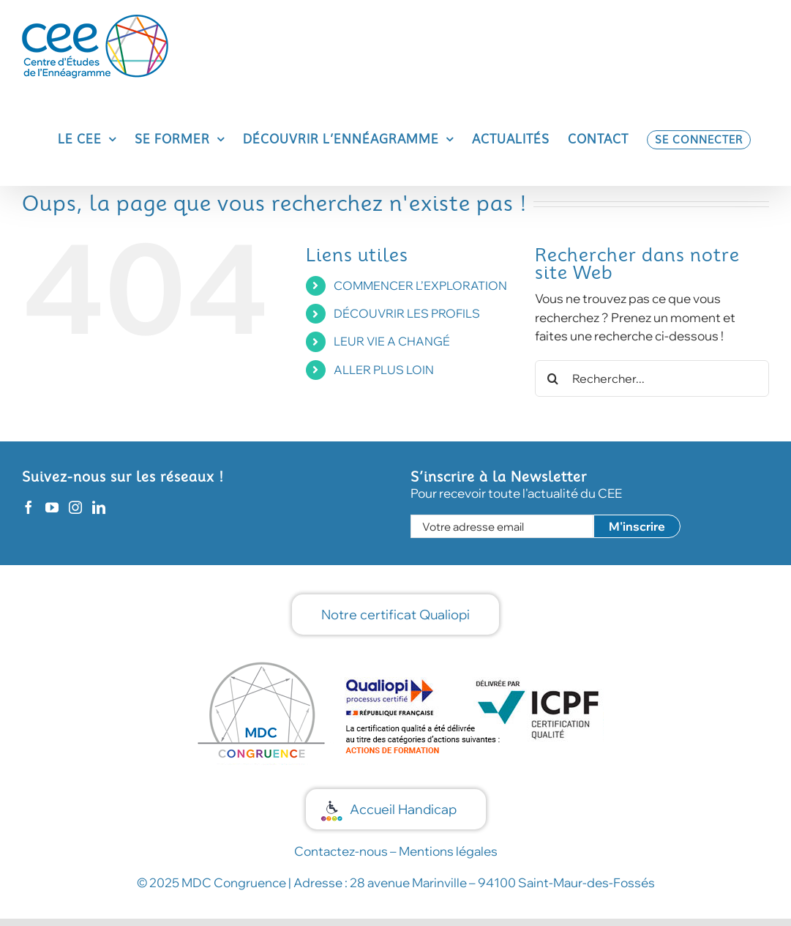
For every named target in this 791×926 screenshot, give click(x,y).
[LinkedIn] (98, 507)
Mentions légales (448, 851)
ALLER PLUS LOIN (384, 369)
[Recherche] (553, 378)
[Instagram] (75, 507)
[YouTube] (52, 507)
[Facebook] (28, 507)
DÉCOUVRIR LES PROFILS (407, 313)
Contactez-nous (341, 851)
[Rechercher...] (652, 378)
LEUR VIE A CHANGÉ (392, 341)
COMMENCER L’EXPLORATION (420, 285)
